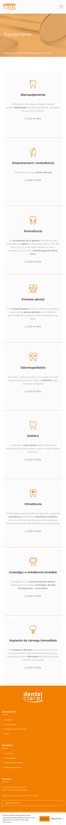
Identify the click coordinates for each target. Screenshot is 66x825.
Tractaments (10, 724)
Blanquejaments (33, 95)
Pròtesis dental (33, 299)
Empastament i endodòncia (33, 163)
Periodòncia (33, 231)
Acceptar (44, 819)
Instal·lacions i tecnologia (15, 729)
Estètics (33, 436)
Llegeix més (33, 119)
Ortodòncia (33, 504)
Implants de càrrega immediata (33, 640)
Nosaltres (8, 720)
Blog (6, 734)
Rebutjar (56, 819)
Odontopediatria (33, 367)
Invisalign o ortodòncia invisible (33, 572)
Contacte (8, 753)
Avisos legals (10, 758)
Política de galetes (12, 767)
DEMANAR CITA (12, 803)
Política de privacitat (13, 762)
